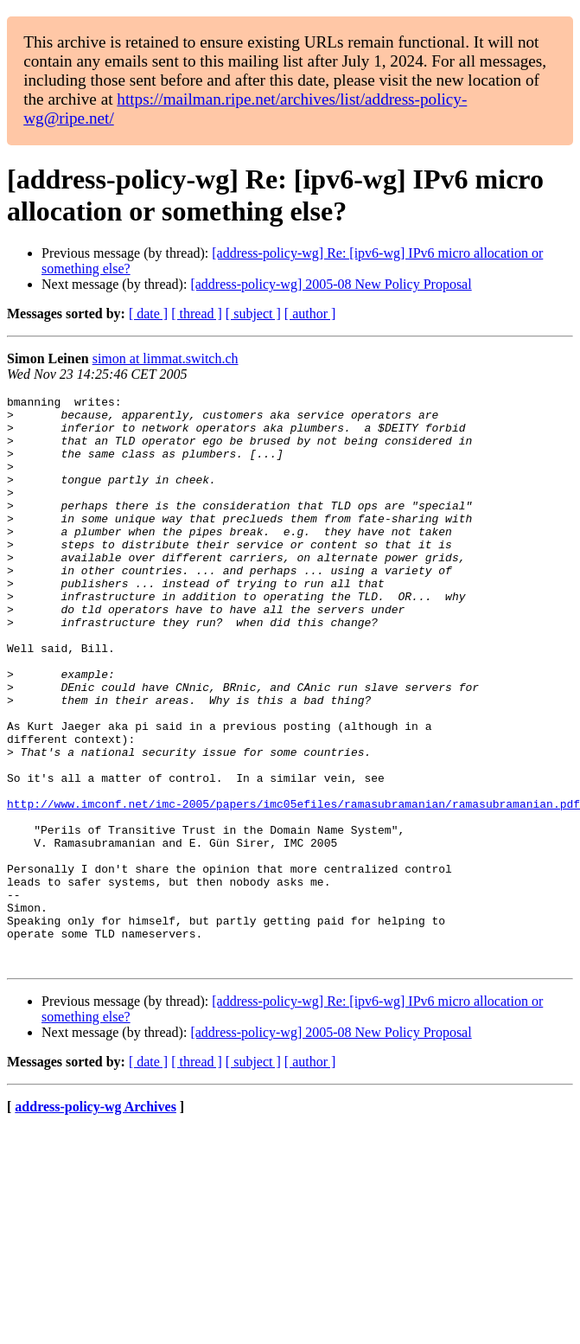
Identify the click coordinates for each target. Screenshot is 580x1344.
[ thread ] (196, 313)
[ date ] (148, 313)
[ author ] (310, 313)
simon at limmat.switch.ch (165, 358)
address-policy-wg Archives (95, 1220)
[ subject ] (253, 313)
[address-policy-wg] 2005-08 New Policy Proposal (330, 284)
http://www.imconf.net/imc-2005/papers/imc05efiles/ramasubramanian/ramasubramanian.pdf (293, 886)
